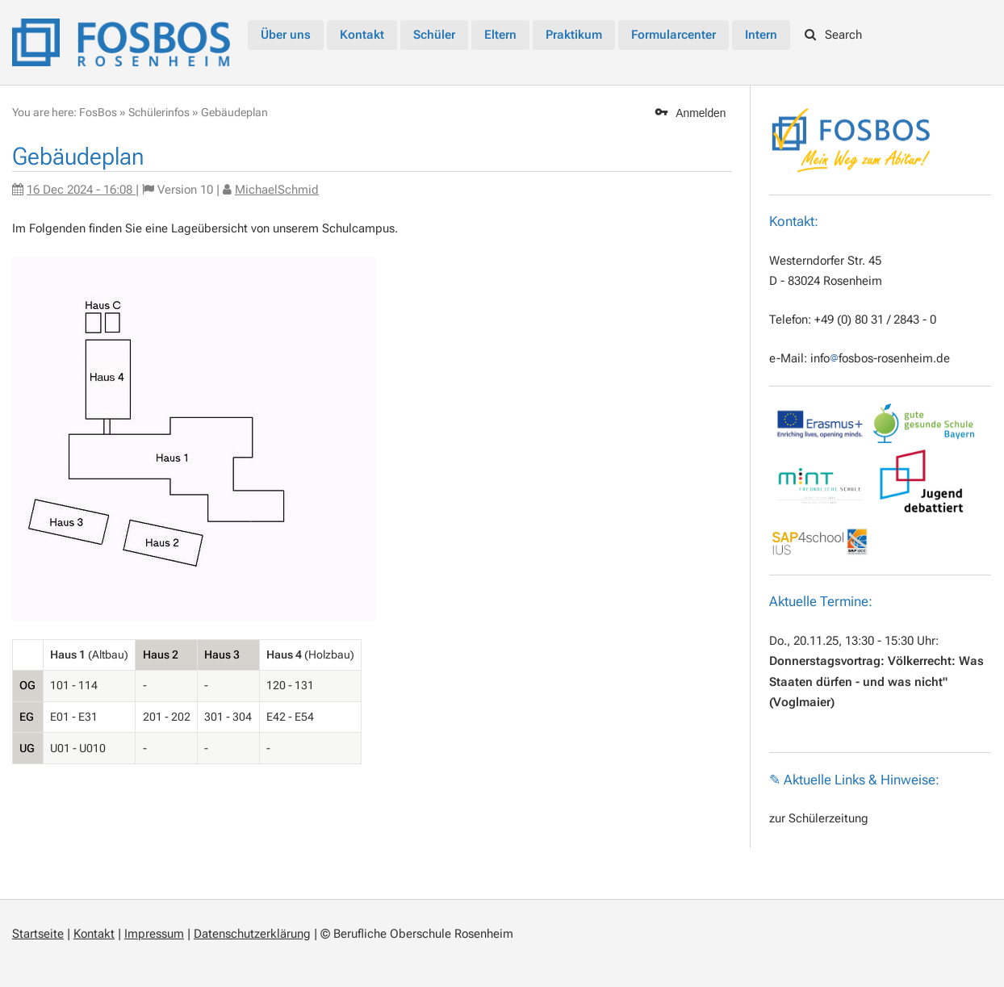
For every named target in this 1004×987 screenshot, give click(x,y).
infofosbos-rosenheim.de (880, 358)
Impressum (154, 933)
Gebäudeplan (234, 112)
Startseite (38, 933)
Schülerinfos (159, 112)
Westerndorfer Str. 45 (825, 260)
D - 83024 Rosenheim (825, 281)
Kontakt (94, 933)
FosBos (98, 112)
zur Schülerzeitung (818, 818)
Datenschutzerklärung (252, 933)
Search (834, 34)
